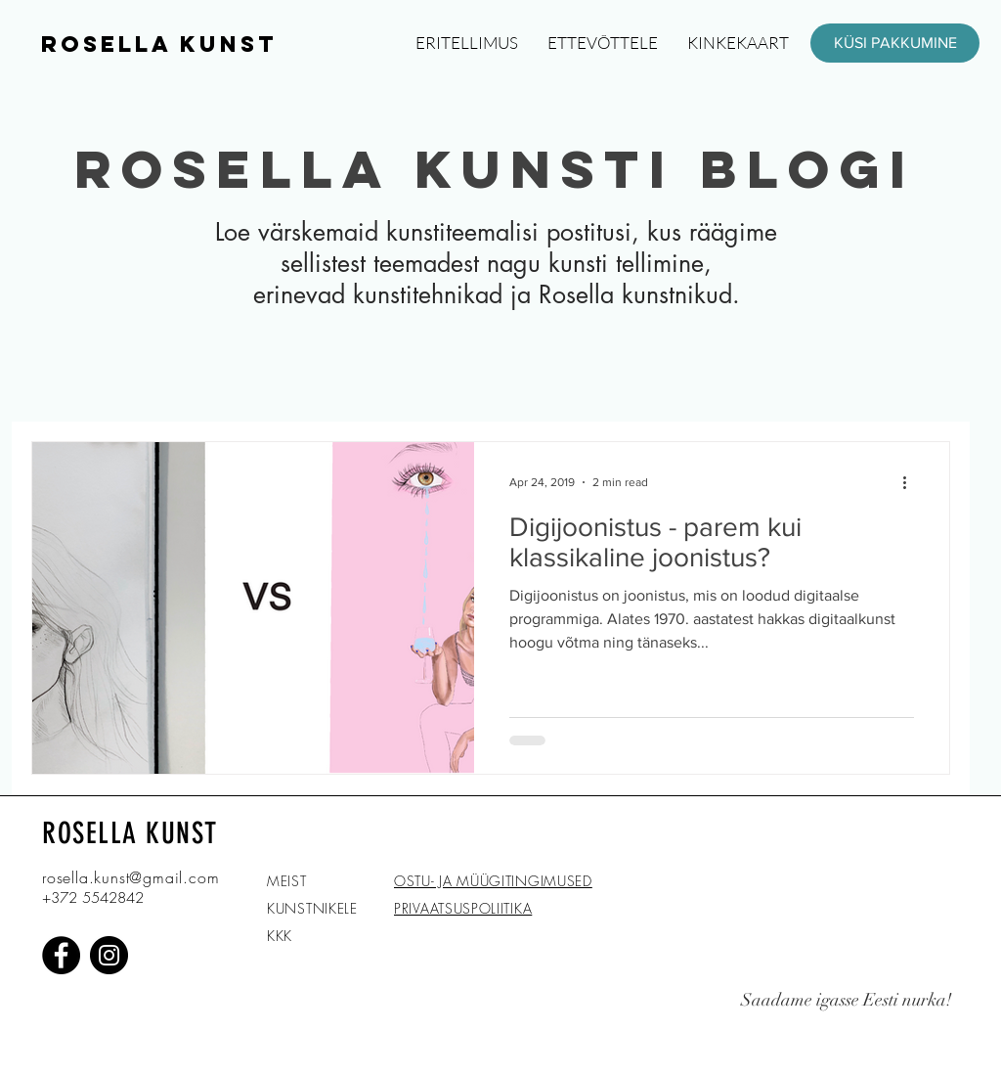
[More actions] (911, 482)
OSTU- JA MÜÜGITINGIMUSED (493, 881)
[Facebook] (61, 955)
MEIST (287, 881)
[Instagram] (109, 955)
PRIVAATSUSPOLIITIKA (463, 908)
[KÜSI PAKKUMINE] (894, 43)
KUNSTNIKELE (312, 908)
